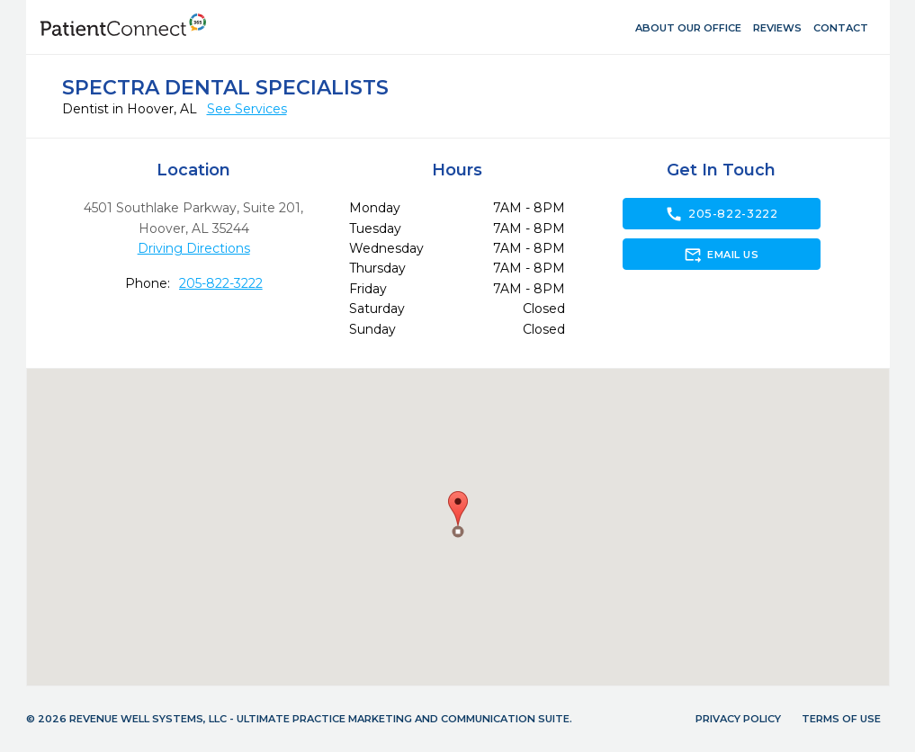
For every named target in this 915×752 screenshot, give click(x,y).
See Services (247, 109)
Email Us (721, 255)
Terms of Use (841, 718)
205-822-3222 (221, 283)
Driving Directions (194, 248)
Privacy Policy (738, 718)
